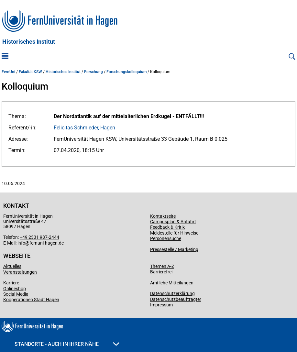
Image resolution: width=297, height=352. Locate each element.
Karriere (11, 282)
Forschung (93, 72)
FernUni (8, 72)
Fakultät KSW (30, 72)
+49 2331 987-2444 (39, 237)
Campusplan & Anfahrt (173, 221)
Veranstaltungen (20, 272)
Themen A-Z (162, 266)
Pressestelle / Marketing (174, 249)
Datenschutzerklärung (172, 293)
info (21, 243)
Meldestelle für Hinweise (174, 233)
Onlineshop (14, 288)
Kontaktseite (163, 216)
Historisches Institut (28, 41)
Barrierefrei (161, 271)
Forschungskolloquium (126, 72)
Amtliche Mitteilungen (171, 282)
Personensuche (165, 238)
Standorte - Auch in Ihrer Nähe (67, 344)
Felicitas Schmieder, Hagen (84, 128)
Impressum (161, 304)
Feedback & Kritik (167, 227)
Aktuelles (12, 266)
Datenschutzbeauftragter (175, 299)
